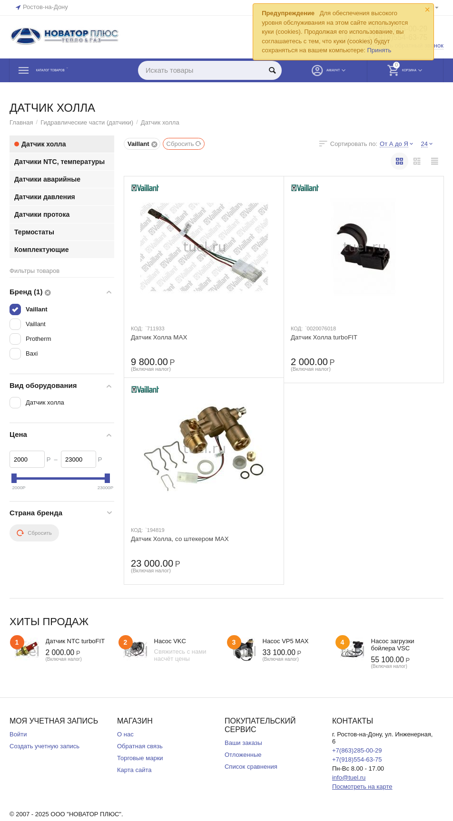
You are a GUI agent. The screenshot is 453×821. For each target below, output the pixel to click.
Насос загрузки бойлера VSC (392, 644)
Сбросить (184, 143)
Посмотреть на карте (362, 786)
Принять (379, 50)
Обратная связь (140, 746)
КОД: (137, 328)
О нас (125, 734)
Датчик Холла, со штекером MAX (182, 539)
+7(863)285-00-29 (357, 750)
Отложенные (243, 754)
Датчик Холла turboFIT (325, 337)
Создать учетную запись (44, 746)
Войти (18, 734)
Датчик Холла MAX (160, 337)
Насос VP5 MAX (286, 641)
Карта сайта (134, 769)
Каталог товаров (66, 70)
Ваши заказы (243, 742)
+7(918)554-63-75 (357, 759)
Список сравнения (251, 766)
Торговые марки (140, 758)
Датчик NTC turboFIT (75, 641)
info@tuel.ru (348, 777)
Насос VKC (170, 641)
